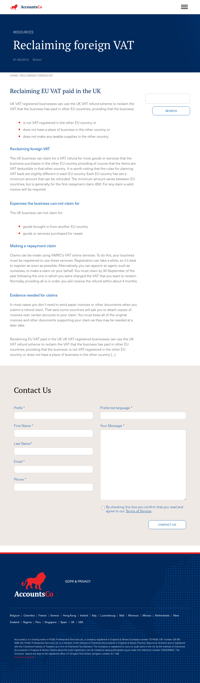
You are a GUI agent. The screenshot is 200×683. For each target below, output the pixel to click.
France (42, 615)
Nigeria (27, 622)
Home (14, 75)
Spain (64, 622)
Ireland (84, 615)
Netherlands (162, 615)
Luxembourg (108, 615)
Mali (121, 615)
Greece (54, 615)
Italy (94, 615)
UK (72, 622)
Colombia (29, 615)
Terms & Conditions (24, 657)
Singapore (51, 622)
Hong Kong (69, 615)
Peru (38, 622)
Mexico (146, 615)
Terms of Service (138, 510)
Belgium (15, 615)
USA (80, 622)
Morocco (133, 615)
